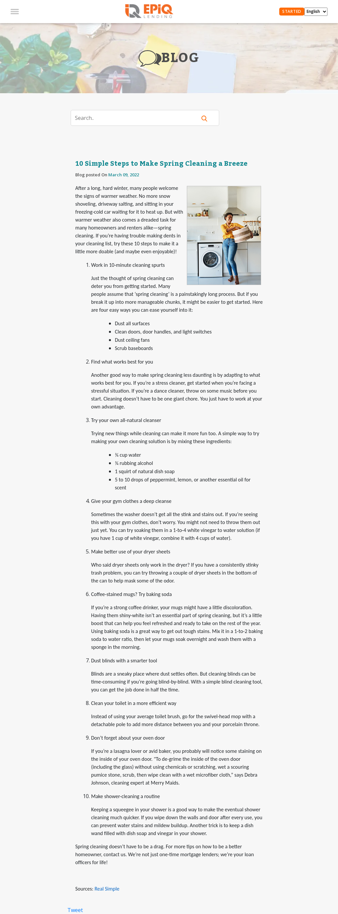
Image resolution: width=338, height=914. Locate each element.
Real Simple (106, 889)
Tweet (75, 910)
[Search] (137, 118)
